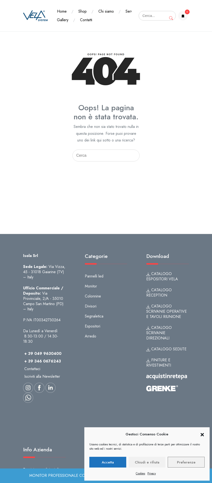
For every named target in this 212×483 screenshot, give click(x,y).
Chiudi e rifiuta (147, 462)
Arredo (90, 336)
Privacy (151, 473)
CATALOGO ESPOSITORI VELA (162, 276)
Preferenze (186, 462)
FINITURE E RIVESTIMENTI (158, 362)
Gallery (85, 20)
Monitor (91, 286)
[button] (202, 434)
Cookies (140, 473)
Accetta (108, 462)
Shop (82, 11)
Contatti (108, 20)
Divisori (90, 306)
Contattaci (32, 369)
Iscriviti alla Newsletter (42, 376)
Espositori (92, 326)
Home (62, 11)
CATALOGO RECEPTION (159, 292)
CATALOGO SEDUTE (166, 349)
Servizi (62, 20)
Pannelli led (94, 276)
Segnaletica (94, 316)
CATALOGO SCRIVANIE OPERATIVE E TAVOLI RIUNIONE (166, 311)
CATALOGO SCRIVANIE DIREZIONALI (159, 333)
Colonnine (93, 296)
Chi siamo (106, 11)
